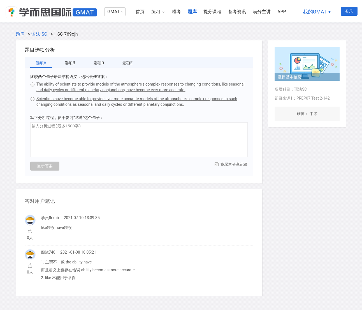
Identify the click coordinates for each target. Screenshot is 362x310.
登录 (349, 11)
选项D (99, 63)
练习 (155, 11)
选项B (70, 63)
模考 (176, 11)
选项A (41, 63)
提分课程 (212, 11)
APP (281, 11)
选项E (127, 63)
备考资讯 (237, 11)
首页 (140, 11)
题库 (192, 11)
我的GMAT (315, 12)
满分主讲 (262, 11)
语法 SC (39, 34)
